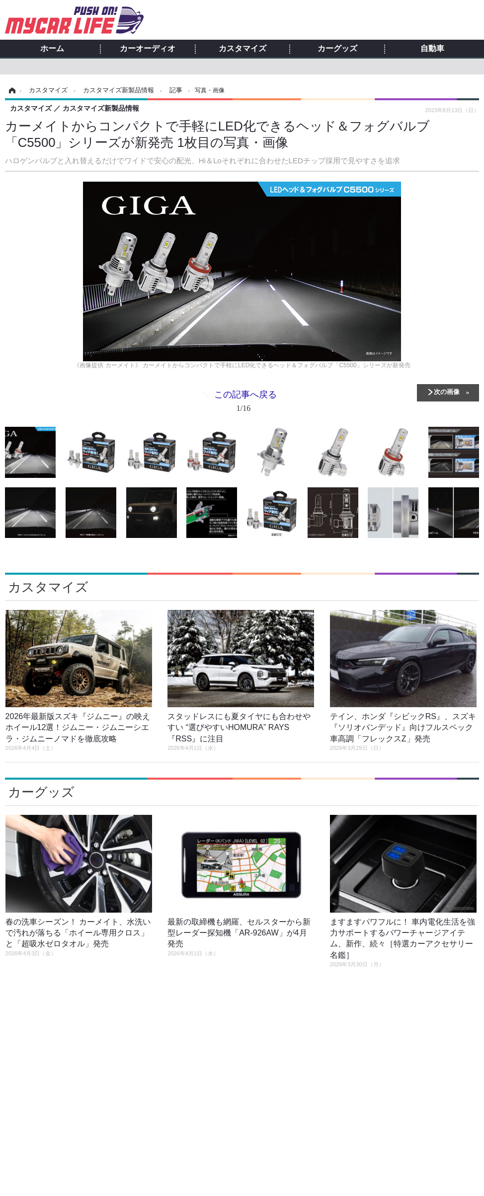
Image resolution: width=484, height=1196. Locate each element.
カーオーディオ (147, 49)
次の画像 (447, 391)
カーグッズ (337, 49)
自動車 (432, 49)
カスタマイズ (242, 49)
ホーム (52, 49)
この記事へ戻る (245, 403)
